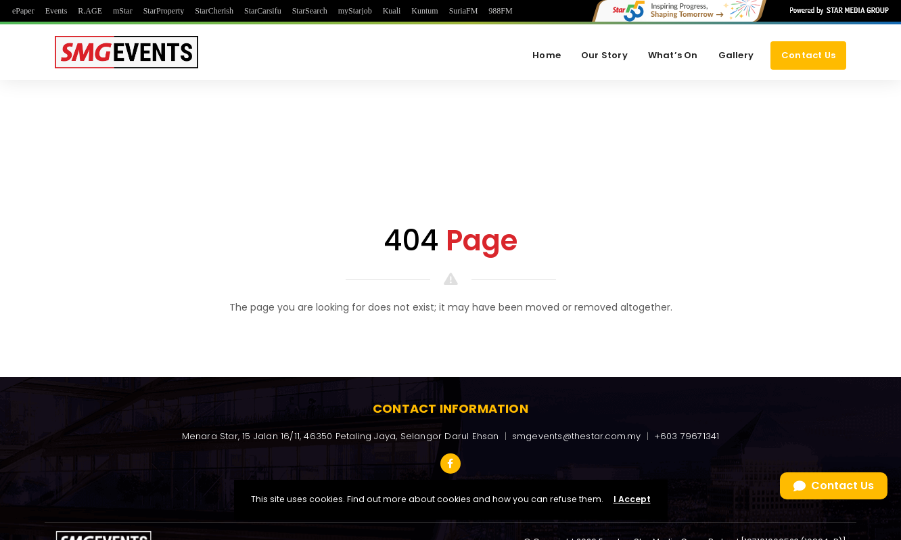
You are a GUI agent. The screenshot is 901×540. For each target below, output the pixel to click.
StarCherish (214, 11)
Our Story (604, 55)
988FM (500, 11)
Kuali (392, 11)
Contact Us (808, 55)
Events (56, 11)
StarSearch (309, 11)
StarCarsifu (262, 11)
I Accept (632, 499)
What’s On (673, 55)
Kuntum (424, 11)
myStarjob (355, 11)
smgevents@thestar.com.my (576, 436)
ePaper (23, 11)
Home (546, 55)
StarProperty (164, 11)
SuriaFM (463, 11)
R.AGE (90, 11)
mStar (123, 11)
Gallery (736, 55)
